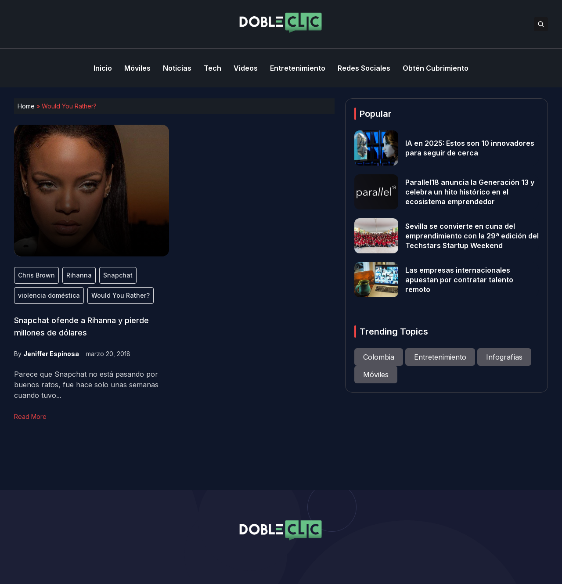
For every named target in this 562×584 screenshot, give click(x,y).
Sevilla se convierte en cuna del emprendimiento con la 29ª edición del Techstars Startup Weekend (472, 236)
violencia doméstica (49, 295)
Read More (30, 416)
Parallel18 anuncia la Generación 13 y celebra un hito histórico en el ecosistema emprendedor (469, 192)
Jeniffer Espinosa (51, 353)
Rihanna (79, 275)
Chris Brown (36, 275)
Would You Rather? (120, 295)
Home (26, 106)
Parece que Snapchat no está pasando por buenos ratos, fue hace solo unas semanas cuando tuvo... (86, 385)
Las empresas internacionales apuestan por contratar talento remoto (459, 280)
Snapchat (118, 275)
